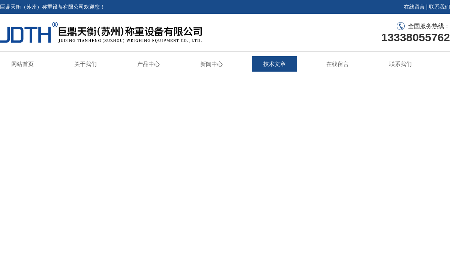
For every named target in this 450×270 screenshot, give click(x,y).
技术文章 (274, 64)
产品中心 (148, 64)
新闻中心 (211, 64)
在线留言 (414, 7)
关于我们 (85, 64)
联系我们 (439, 7)
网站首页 (22, 64)
